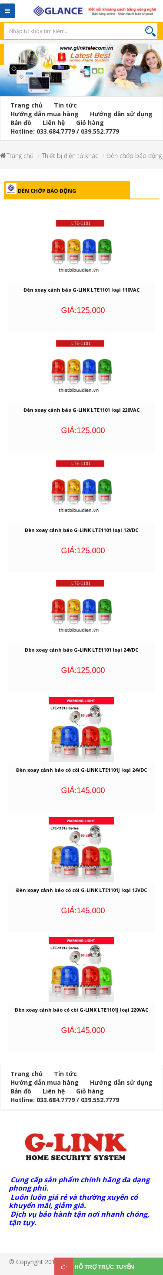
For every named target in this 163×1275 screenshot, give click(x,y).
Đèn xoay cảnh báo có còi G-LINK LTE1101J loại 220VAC (81, 1009)
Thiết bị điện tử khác (70, 155)
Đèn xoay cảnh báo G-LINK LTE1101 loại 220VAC (81, 410)
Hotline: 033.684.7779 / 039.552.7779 (64, 131)
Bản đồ (20, 122)
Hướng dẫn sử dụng (121, 114)
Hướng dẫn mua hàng (44, 114)
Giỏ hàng (90, 122)
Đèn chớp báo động (134, 155)
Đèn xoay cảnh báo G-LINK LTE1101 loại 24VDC (81, 649)
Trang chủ (26, 105)
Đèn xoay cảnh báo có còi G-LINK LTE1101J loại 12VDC (81, 890)
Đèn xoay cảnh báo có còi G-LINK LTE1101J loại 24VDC (81, 770)
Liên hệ (54, 122)
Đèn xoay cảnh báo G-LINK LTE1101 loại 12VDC (81, 530)
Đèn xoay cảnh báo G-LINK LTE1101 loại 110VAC (81, 289)
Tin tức (65, 105)
